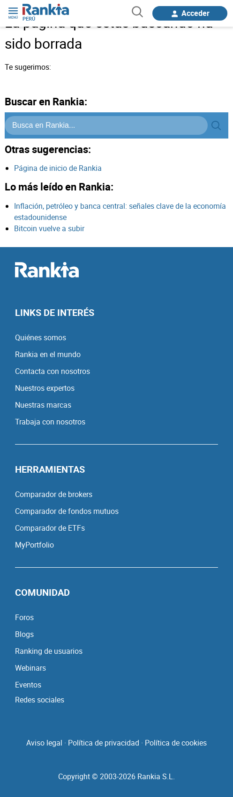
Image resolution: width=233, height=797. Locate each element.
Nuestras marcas (43, 405)
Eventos (28, 685)
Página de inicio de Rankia (58, 168)
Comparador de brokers (53, 494)
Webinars (30, 668)
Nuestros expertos (45, 388)
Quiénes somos (40, 337)
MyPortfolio (34, 545)
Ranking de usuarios (49, 651)
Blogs (24, 634)
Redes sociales (39, 700)
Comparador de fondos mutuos (67, 511)
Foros (24, 617)
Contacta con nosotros (52, 371)
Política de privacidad (103, 743)
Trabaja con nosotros (50, 422)
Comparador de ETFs (50, 528)
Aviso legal (44, 743)
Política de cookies (176, 743)
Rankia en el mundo (48, 354)
